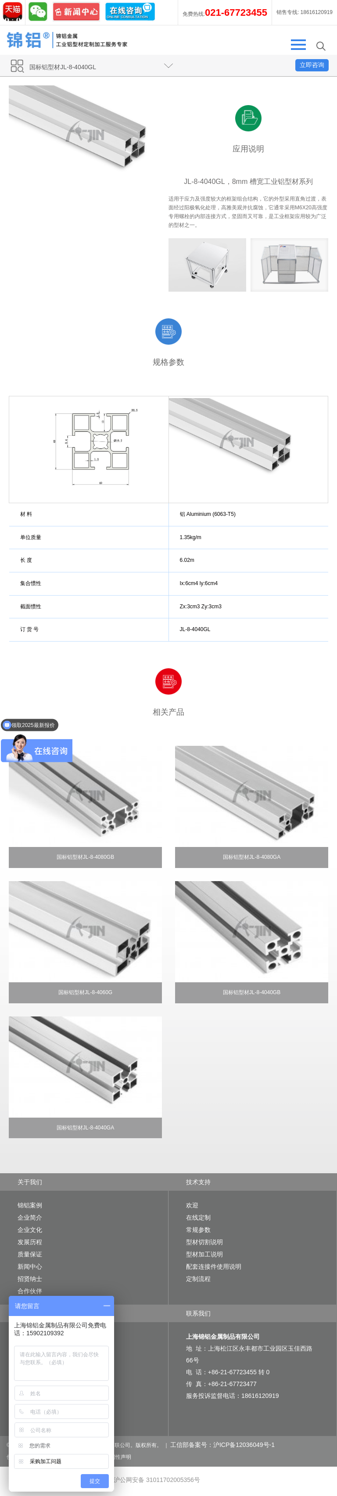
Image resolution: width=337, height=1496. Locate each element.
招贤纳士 (30, 1278)
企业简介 (30, 1217)
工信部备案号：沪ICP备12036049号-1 (222, 1444)
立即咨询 (312, 64)
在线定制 (198, 1217)
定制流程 (198, 1278)
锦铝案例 (30, 1205)
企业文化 (30, 1229)
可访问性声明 (115, 1457)
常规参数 (198, 1229)
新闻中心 (30, 1266)
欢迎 (192, 1205)
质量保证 (30, 1254)
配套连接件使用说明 (213, 1266)
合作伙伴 (30, 1291)
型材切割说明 (204, 1241)
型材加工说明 (204, 1254)
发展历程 (30, 1241)
